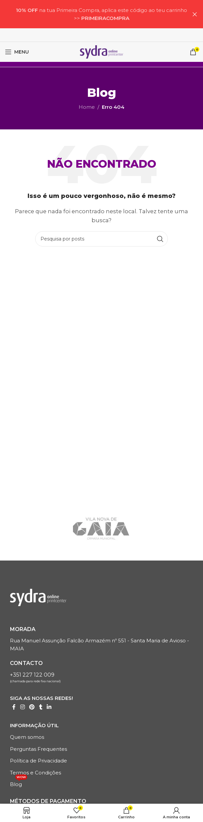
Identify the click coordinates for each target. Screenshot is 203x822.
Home (87, 107)
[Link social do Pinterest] (31, 707)
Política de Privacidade (38, 760)
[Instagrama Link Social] (22, 707)
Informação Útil (34, 725)
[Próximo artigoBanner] (194, 14)
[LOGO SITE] (101, 51)
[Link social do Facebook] (14, 707)
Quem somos (27, 737)
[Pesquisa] (101, 239)
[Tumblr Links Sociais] (41, 707)
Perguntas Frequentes (38, 749)
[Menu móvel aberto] (17, 52)
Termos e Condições (35, 772)
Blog (18, 782)
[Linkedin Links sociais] (49, 707)
